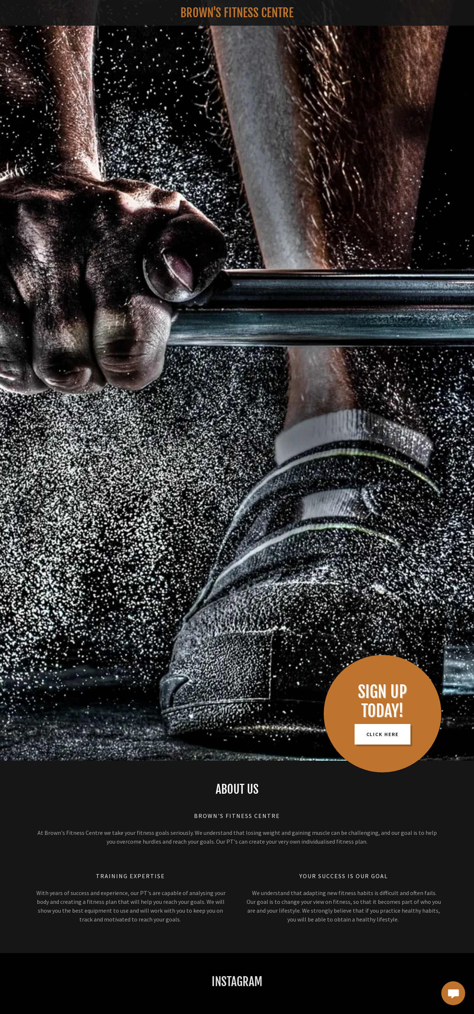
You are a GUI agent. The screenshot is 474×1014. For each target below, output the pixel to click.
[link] (237, 15)
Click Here (382, 734)
